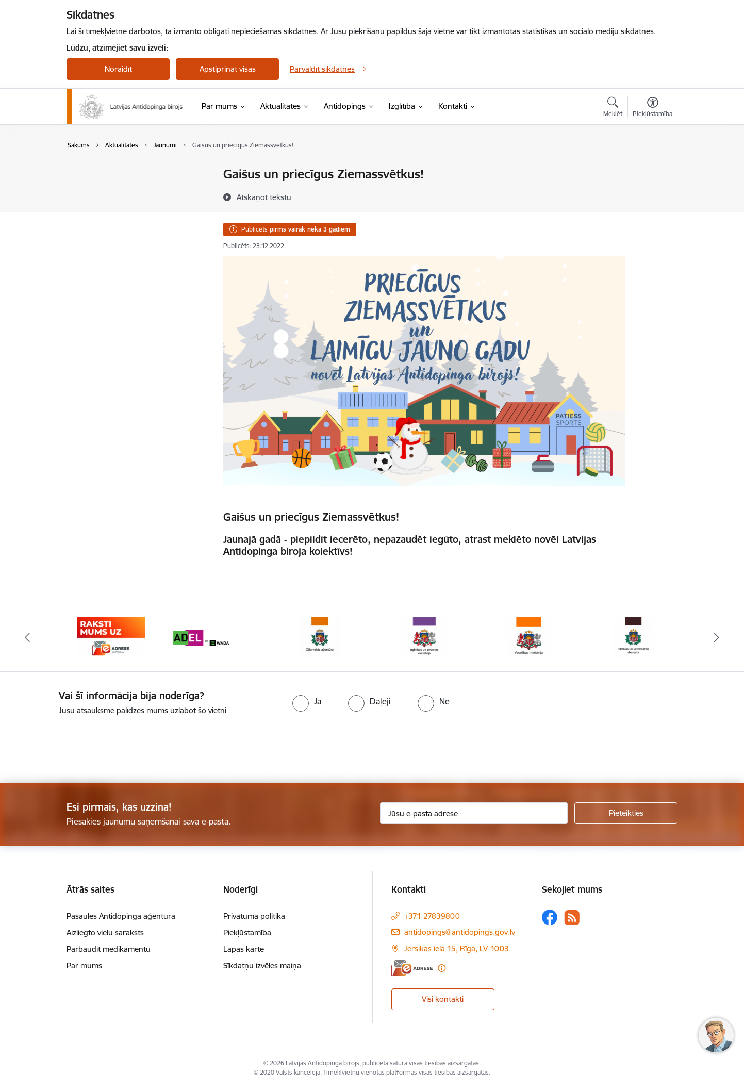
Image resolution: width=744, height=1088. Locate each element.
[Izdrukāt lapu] (652, 170)
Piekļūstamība (247, 932)
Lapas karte (243, 949)
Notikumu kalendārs (112, 175)
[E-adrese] (412, 968)
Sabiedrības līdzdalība (114, 211)
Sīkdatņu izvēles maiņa (262, 965)
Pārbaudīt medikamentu (109, 949)
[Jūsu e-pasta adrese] (474, 813)
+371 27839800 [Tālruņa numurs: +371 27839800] (432, 916)
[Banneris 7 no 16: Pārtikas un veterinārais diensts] (633, 637)
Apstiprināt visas (228, 69)
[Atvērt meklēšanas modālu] (612, 108)
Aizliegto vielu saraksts (105, 932)
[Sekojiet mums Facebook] (549, 917)
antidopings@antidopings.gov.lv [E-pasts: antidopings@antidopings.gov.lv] (459, 932)
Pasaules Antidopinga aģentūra (121, 916)
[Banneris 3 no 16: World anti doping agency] (215, 637)
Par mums (84, 965)
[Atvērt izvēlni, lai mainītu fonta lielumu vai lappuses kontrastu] (652, 108)
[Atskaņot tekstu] (264, 197)
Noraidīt (118, 69)
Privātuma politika (254, 916)
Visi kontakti (443, 999)
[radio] (306, 701)
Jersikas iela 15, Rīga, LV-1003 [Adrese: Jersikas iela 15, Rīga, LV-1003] (456, 948)
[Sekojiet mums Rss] (572, 917)
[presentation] (86, 745)
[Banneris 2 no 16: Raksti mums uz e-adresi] (111, 637)
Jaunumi (92, 192)
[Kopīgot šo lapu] (652, 195)
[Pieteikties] (625, 813)
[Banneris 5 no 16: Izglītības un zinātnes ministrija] (424, 637)
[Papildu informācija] (441, 968)
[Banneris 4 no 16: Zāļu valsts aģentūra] (319, 637)
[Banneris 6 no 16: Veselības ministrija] (529, 637)
